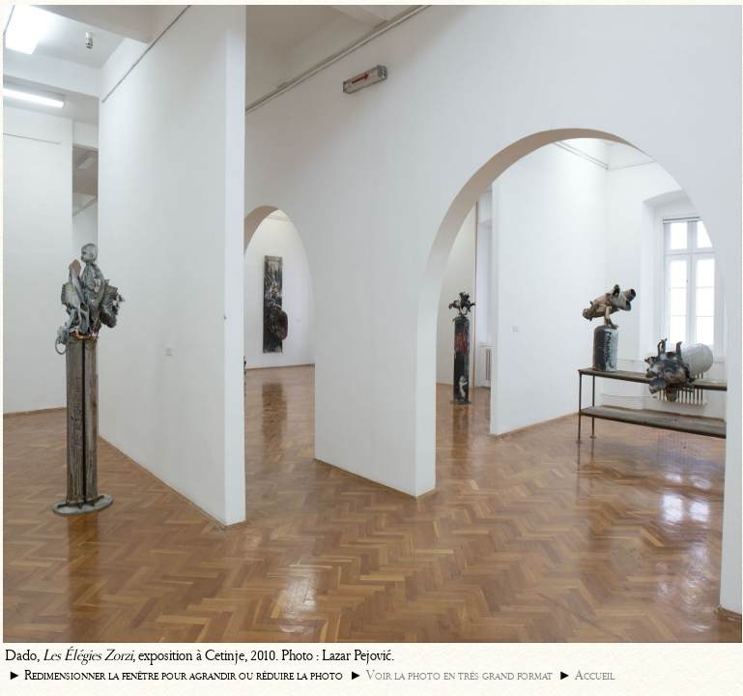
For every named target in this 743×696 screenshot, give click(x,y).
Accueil (594, 675)
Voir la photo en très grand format (459, 675)
